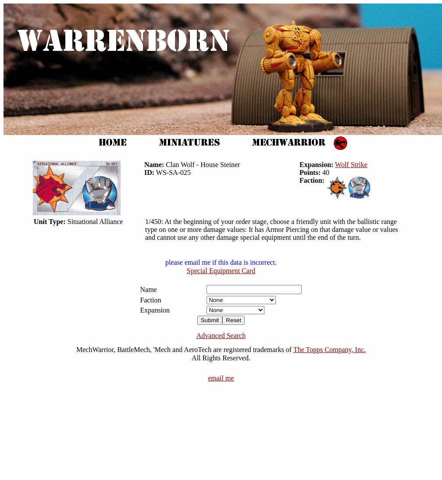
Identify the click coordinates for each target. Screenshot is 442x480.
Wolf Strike (351, 164)
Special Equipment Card (221, 270)
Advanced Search (221, 335)
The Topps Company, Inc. (329, 349)
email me (221, 378)
